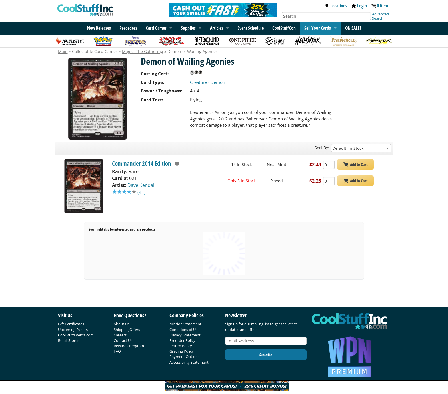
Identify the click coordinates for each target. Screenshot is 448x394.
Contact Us (123, 340)
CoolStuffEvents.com (76, 335)
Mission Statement (185, 323)
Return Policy (180, 345)
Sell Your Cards (317, 28)
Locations (336, 6)
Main (63, 51)
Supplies (188, 28)
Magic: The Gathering (142, 51)
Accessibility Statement (189, 362)
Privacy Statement (185, 335)
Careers (120, 335)
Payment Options (184, 356)
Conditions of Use (184, 329)
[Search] (326, 16)
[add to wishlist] (175, 164)
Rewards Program (129, 345)
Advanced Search (380, 16)
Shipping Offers (127, 329)
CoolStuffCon (284, 28)
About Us (121, 323)
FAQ (117, 351)
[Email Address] (266, 341)
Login (359, 6)
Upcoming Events (73, 329)
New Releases (99, 28)
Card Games (156, 28)
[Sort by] (361, 148)
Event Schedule (250, 28)
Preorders (128, 28)
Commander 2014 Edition (141, 163)
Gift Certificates (71, 323)
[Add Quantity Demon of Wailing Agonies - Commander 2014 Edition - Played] (329, 181)
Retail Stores (68, 340)
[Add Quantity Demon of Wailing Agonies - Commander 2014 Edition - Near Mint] (329, 165)
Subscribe (265, 355)
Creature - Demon (207, 82)
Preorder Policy (182, 340)
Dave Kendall (141, 185)
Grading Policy (181, 351)
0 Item (382, 6)
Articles (216, 28)
